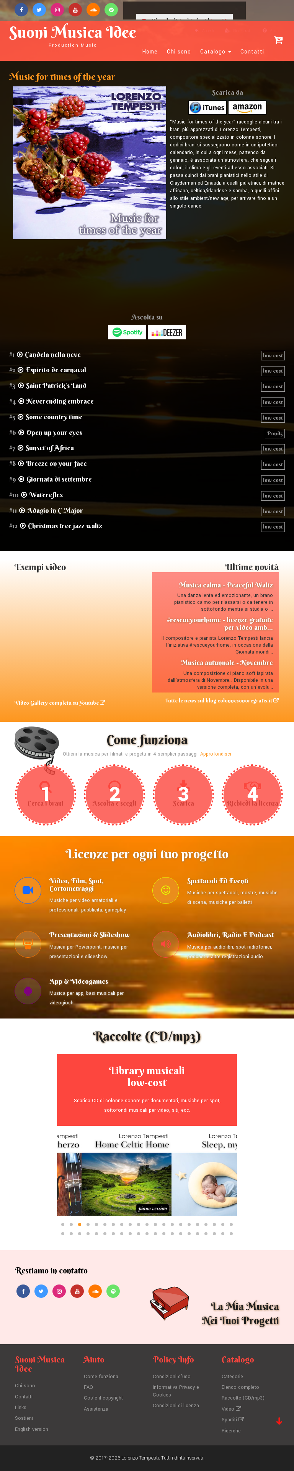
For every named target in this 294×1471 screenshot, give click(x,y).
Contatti (252, 52)
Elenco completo (240, 1387)
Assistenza (96, 1409)
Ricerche (231, 1430)
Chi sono (179, 52)
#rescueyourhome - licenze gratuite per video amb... (220, 623)
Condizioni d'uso (172, 1376)
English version (31, 1429)
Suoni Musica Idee (72, 35)
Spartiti (233, 1419)
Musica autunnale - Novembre (227, 662)
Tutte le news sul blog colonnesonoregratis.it (222, 700)
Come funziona (101, 1376)
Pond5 (275, 433)
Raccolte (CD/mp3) (243, 1398)
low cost (273, 355)
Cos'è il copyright (103, 1398)
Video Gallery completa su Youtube (60, 702)
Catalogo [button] (215, 52)
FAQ (88, 1387)
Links (20, 1407)
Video (231, 1409)
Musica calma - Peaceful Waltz (226, 585)
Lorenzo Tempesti (140, 1458)
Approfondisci (215, 754)
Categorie (232, 1376)
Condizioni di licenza (176, 1405)
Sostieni (24, 1418)
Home (150, 52)
